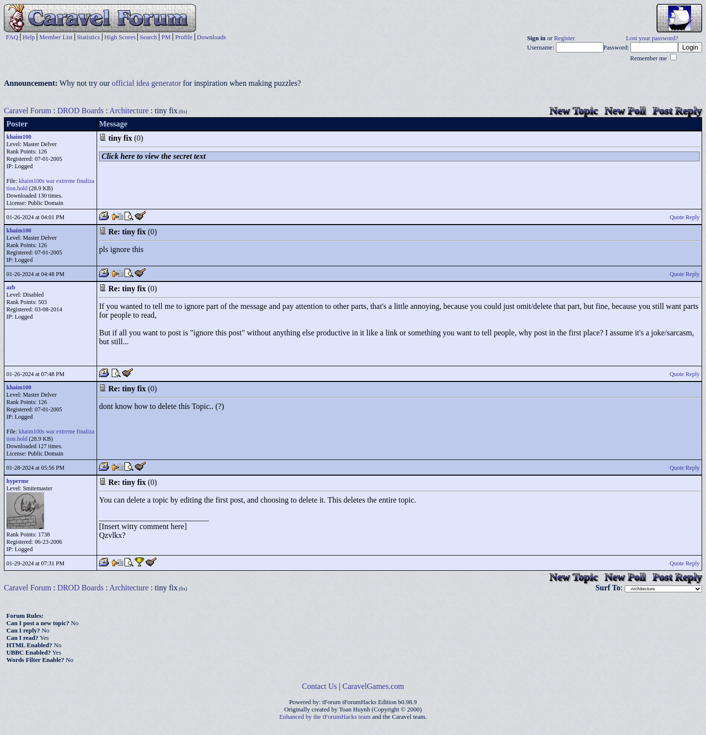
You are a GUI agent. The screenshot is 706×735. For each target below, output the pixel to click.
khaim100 (18, 136)
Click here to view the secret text (153, 156)
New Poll (625, 110)
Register (564, 38)
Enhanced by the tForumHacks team (325, 716)
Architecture (129, 110)
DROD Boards (80, 110)
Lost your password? (652, 38)
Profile (183, 37)
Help (29, 37)
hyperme (17, 481)
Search (148, 37)
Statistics (88, 37)
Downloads (211, 37)
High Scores (120, 37)
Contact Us (319, 686)
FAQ (12, 37)
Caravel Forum (27, 110)
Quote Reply (685, 217)
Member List (56, 37)
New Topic (574, 110)
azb (10, 287)
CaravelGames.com (373, 686)
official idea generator (146, 83)
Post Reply (677, 110)
